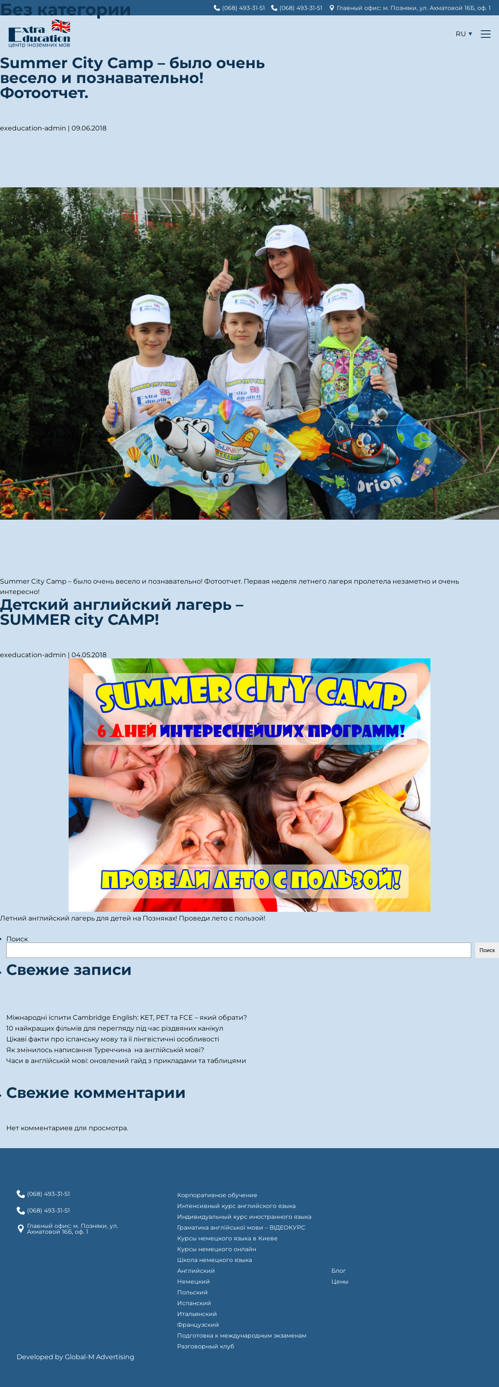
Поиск (17, 939)
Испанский (194, 1303)
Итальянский (197, 1314)
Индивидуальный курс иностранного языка (244, 1216)
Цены (339, 1281)
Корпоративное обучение (217, 1195)
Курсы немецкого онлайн (216, 1249)
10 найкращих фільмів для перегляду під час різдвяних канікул (114, 1028)
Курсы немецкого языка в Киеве (227, 1238)
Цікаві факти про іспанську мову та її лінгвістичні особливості (112, 1039)
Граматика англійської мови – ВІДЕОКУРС (241, 1227)
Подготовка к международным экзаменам (241, 1335)
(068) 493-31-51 (48, 1194)
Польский (192, 1292)
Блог (338, 1270)
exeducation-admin (33, 128)
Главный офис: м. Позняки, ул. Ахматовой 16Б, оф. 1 (72, 1229)
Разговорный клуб (205, 1346)
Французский (198, 1324)
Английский (196, 1270)
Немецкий (193, 1281)
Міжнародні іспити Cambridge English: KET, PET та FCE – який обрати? (126, 1017)
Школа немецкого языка (214, 1260)
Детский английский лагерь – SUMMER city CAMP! (121, 611)
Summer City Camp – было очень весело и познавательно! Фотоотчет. (132, 78)
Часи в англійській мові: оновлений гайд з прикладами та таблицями (126, 1061)
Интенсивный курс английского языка (236, 1206)
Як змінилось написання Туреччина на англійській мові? (106, 1050)
